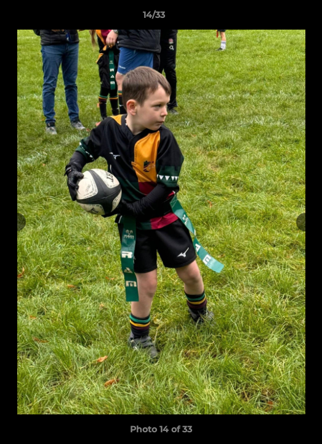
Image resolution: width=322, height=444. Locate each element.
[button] (277, 17)
